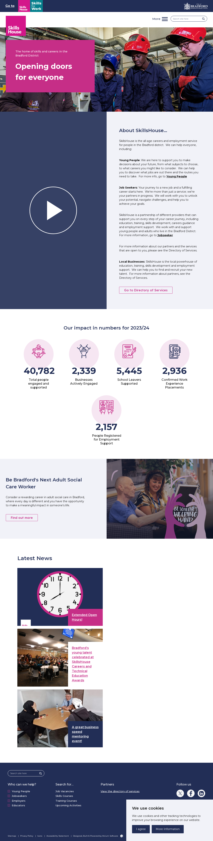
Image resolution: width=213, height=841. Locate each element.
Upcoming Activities (68, 805)
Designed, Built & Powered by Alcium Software (98, 836)
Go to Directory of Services (146, 290)
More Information (168, 829)
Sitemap (12, 836)
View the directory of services (120, 791)
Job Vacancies (65, 791)
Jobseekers (19, 795)
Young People (176, 176)
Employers (18, 800)
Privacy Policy (27, 836)
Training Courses (66, 800)
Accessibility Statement (57, 836)
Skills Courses (64, 795)
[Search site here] (187, 18)
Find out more (22, 518)
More (156, 19)
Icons (40, 836)
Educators (18, 805)
